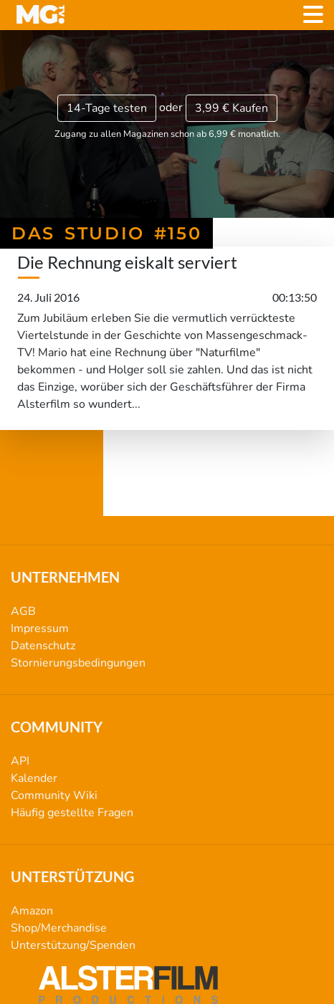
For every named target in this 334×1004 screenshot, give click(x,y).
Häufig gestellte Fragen (72, 813)
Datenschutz (43, 646)
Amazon (32, 911)
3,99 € (231, 108)
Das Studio (167, 490)
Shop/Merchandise (59, 928)
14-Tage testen (107, 108)
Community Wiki (54, 795)
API (20, 761)
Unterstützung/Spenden (73, 945)
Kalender (34, 778)
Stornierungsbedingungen (78, 663)
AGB (23, 611)
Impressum (40, 628)
